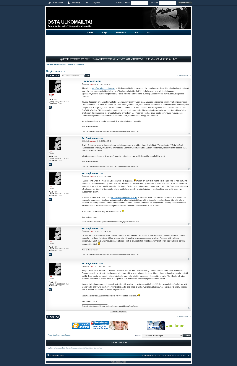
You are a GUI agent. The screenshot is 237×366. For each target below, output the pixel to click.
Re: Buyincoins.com (92, 138)
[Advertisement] (118, 46)
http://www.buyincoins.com (103, 88)
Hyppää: (138, 335)
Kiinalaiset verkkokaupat (161, 59)
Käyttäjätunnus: (123, 3)
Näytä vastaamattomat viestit (56, 64)
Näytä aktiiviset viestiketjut (76, 64)
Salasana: (153, 3)
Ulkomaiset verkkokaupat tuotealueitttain (118, 59)
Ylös (189, 133)
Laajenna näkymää (118, 311)
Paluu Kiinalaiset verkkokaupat (59, 335)
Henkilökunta (146, 355)
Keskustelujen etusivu (76, 59)
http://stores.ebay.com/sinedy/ (124, 197)
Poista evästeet (157, 355)
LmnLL (92, 84)
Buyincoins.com (56, 71)
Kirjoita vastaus (53, 76)
